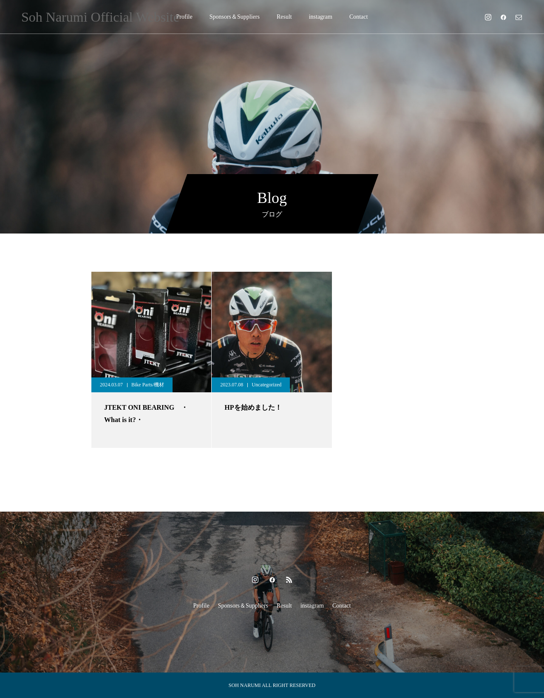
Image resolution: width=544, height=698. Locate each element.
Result (284, 17)
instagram (320, 17)
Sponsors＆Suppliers (235, 17)
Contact (358, 17)
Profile (184, 17)
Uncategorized (266, 385)
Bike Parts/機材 (147, 385)
